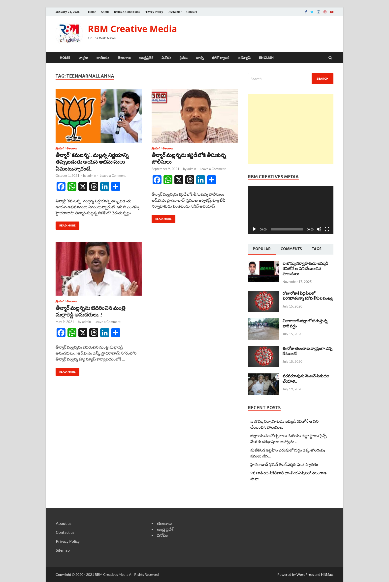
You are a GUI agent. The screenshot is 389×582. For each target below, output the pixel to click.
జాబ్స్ (200, 58)
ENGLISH (266, 58)
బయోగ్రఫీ (244, 58)
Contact (191, 12)
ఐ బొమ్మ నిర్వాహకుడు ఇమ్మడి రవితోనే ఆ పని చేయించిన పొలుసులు (305, 268)
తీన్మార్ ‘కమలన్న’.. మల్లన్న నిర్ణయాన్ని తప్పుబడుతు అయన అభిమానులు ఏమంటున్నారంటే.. (92, 162)
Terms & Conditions (127, 12)
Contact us (65, 532)
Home (92, 12)
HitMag (327, 574)
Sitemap (63, 550)
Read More (66, 224)
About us (63, 523)
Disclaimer (174, 12)
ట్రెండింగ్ (60, 148)
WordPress (305, 574)
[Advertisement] (290, 129)
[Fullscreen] (326, 229)
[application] (290, 210)
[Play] (254, 229)
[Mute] (319, 229)
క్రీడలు (184, 58)
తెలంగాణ (124, 58)
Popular (262, 249)
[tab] (262, 249)
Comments (291, 249)
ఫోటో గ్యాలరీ (220, 58)
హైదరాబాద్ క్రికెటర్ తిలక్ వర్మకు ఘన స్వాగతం (284, 464)
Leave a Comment (113, 176)
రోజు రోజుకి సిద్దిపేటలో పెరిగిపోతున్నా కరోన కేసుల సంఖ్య (307, 296)
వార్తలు (83, 58)
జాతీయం (103, 58)
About (105, 12)
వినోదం (166, 58)
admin (91, 176)
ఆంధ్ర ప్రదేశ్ (165, 529)
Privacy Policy (153, 12)
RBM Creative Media (132, 29)
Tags (317, 249)
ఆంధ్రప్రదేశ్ (146, 58)
